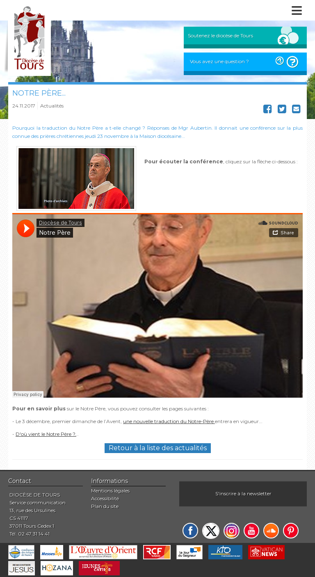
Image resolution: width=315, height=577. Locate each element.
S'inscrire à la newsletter (243, 493)
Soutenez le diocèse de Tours (220, 35)
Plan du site (105, 506)
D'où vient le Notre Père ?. (46, 434)
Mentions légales (110, 491)
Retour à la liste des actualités (158, 448)
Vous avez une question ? (219, 61)
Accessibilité (105, 498)
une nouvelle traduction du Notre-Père (169, 421)
